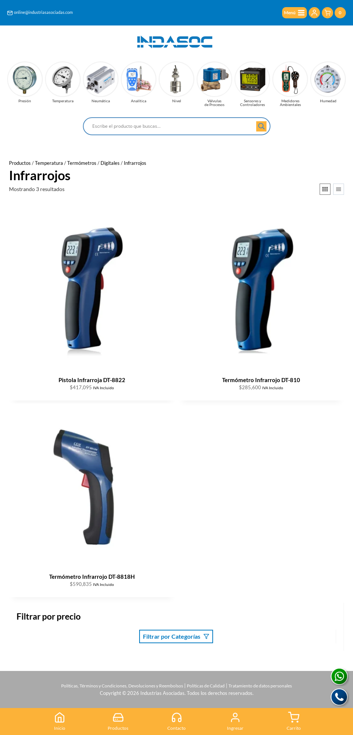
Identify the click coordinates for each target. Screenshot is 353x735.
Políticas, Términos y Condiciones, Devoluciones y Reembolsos (116, 683)
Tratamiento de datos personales (267, 683)
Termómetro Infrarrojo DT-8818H (92, 576)
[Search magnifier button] (261, 126)
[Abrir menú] (293, 13)
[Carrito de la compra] (334, 13)
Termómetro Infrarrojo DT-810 (261, 379)
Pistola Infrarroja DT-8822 (92, 379)
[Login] (314, 13)
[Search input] (173, 126)
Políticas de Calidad (207, 683)
